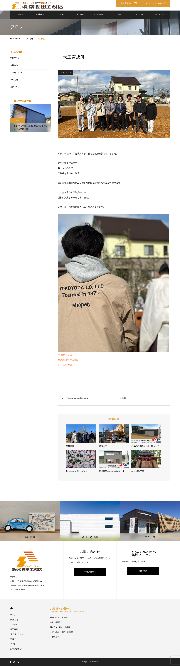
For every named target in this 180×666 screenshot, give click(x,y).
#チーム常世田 (65, 365)
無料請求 (143, 571)
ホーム (20, 15)
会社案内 (40, 15)
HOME (11, 609)
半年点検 (14, 80)
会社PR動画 (55, 623)
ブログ (120, 15)
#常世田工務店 (65, 355)
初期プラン (15, 58)
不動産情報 (55, 637)
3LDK (18, 121)
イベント (140, 15)
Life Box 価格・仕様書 (60, 627)
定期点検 (14, 66)
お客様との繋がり (67, 610)
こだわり (60, 15)
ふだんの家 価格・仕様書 (61, 632)
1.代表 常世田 (65, 73)
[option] (30, 118)
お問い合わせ (159, 15)
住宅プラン (15, 87)
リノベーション (100, 15)
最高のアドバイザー (58, 618)
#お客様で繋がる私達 (68, 360)
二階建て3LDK (16, 73)
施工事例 (80, 15)
